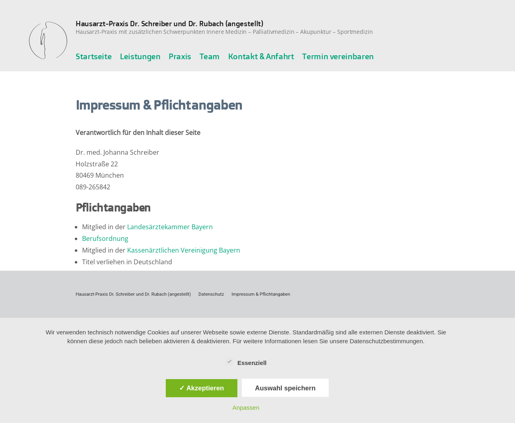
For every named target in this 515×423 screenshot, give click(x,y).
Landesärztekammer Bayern (170, 226)
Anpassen (246, 407)
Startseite (93, 56)
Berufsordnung (105, 238)
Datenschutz (211, 294)
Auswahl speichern (285, 388)
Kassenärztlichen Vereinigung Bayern (183, 250)
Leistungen (140, 56)
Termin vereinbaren (338, 56)
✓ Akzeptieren (201, 388)
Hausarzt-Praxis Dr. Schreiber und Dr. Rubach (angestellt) (169, 23)
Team (210, 56)
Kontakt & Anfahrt (261, 56)
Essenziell (246, 361)
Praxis (180, 56)
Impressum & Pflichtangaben (261, 294)
